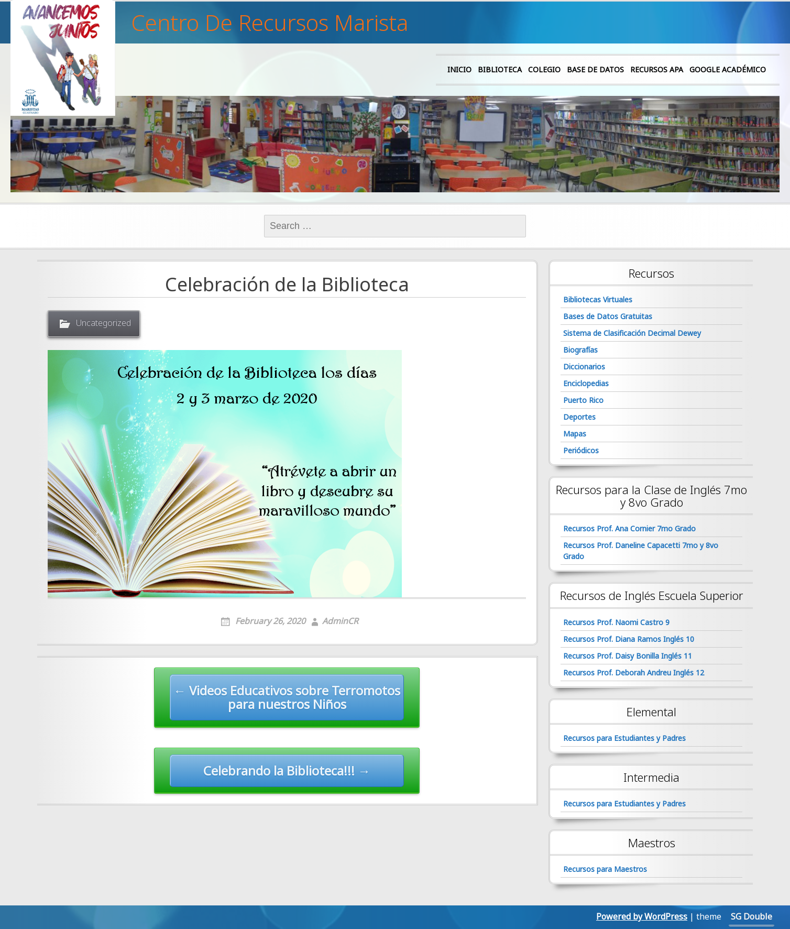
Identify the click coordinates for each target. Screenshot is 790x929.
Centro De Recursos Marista (269, 22)
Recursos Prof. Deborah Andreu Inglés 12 (633, 672)
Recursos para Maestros (605, 869)
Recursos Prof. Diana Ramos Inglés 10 (628, 639)
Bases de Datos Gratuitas (607, 316)
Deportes (579, 417)
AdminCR (340, 621)
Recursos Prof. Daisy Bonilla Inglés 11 (627, 656)
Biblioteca (500, 69)
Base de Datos (595, 69)
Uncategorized (103, 323)
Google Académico (727, 69)
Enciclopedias (586, 383)
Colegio (544, 69)
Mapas (574, 434)
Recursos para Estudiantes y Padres (624, 738)
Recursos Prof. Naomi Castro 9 (616, 622)
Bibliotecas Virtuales (597, 299)
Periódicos (581, 450)
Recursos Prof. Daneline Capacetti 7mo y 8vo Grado (640, 550)
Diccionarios (584, 366)
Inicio (459, 69)
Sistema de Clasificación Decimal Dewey (632, 333)
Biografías (580, 350)
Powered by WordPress (641, 916)
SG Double (751, 916)
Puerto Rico (583, 400)
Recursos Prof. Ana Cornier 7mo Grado (629, 528)
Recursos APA (656, 69)
